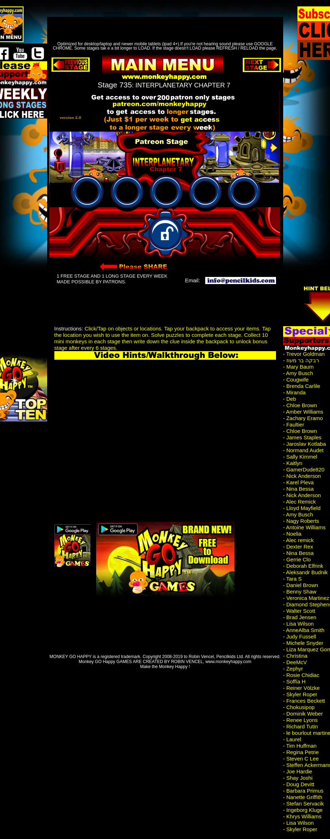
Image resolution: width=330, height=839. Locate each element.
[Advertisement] (160, 23)
